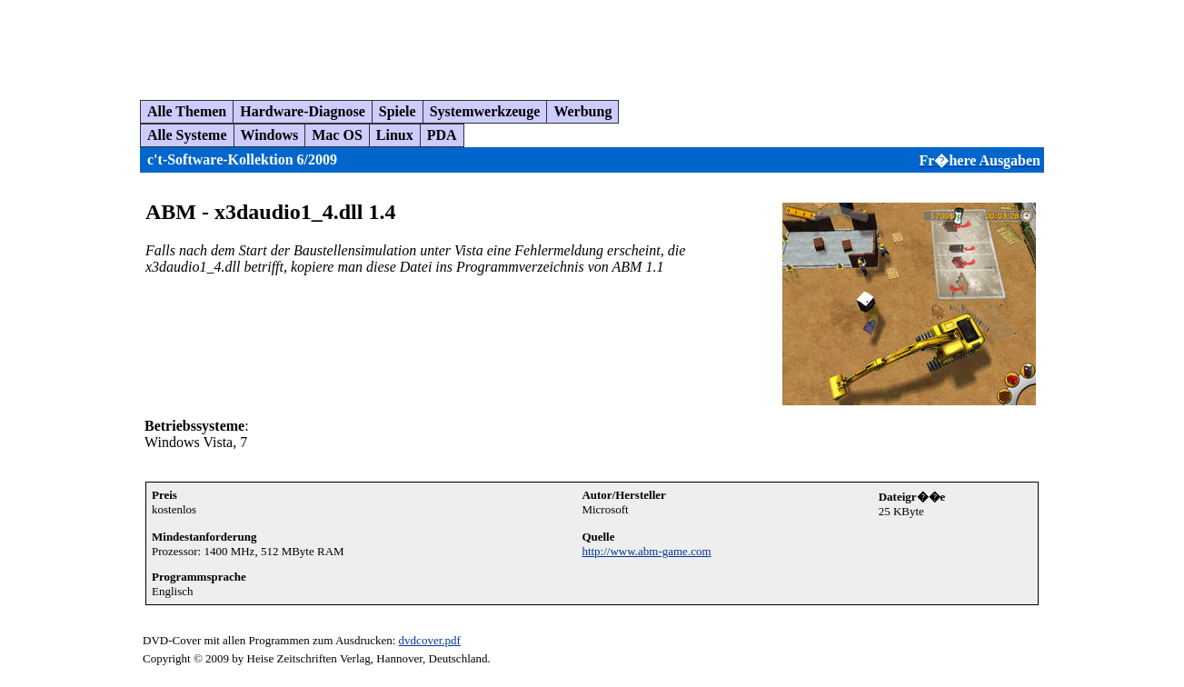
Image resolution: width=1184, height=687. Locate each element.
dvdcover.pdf (430, 640)
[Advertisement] (340, 43)
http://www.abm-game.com (646, 551)
